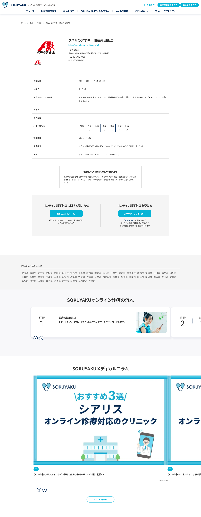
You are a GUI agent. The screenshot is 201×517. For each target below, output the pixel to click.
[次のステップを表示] (41, 338)
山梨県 (173, 272)
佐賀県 (41, 280)
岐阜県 (33, 276)
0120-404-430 (68, 213)
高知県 (25, 280)
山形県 (65, 272)
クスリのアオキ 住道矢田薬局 (58, 22)
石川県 (156, 272)
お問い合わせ (141, 11)
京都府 (73, 276)
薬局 (31, 22)
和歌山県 (107, 276)
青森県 (33, 272)
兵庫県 (89, 276)
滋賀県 (65, 276)
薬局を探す (68, 11)
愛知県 (49, 276)
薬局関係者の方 (189, 5)
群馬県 (97, 272)
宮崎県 (73, 280)
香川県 (164, 276)
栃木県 (89, 272)
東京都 (122, 272)
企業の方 (151, 5)
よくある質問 (122, 11)
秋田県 (57, 272)
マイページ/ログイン (165, 11)
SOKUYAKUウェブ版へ (135, 213)
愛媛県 (173, 276)
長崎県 (49, 280)
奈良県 (97, 276)
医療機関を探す (48, 11)
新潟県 (140, 272)
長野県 (25, 276)
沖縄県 (92, 280)
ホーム (23, 22)
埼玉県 (106, 272)
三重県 (57, 276)
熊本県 (57, 280)
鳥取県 (116, 276)
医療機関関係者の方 (168, 5)
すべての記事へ (100, 499)
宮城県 (49, 272)
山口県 (148, 276)
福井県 (164, 272)
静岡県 (41, 276)
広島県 (140, 276)
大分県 (65, 280)
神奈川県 (131, 272)
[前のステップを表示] (36, 338)
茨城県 (81, 272)
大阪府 (39, 22)
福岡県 (33, 280)
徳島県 (156, 276)
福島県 (73, 272)
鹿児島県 (82, 280)
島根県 (124, 276)
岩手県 (41, 272)
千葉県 (114, 272)
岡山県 (132, 276)
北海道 (25, 272)
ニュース (30, 11)
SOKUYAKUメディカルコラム (95, 11)
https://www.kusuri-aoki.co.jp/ (82, 44)
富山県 (148, 272)
